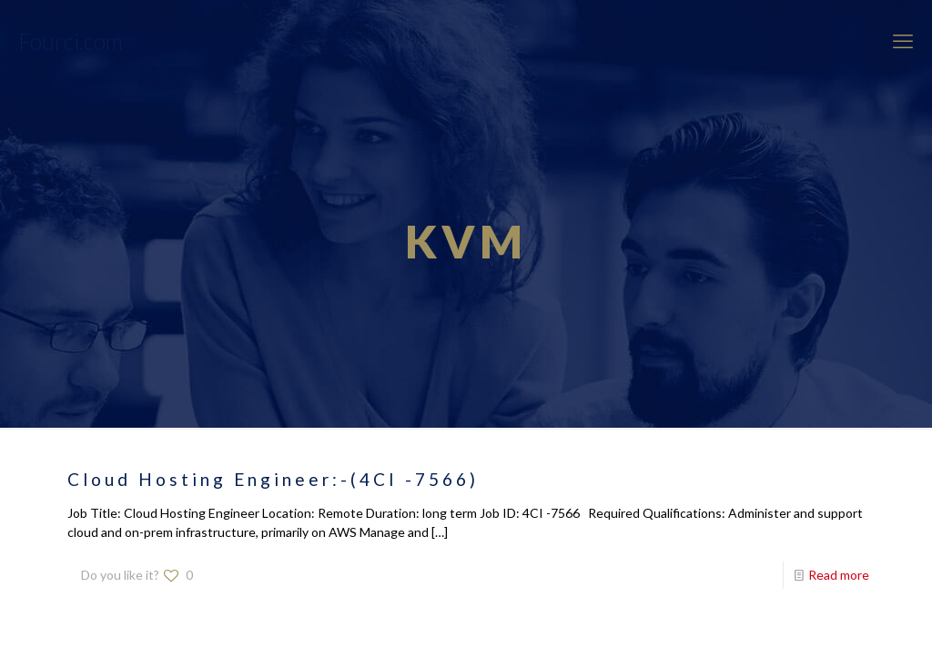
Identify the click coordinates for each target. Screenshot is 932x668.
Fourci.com (70, 41)
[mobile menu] (902, 40)
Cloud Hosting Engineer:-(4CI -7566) (273, 479)
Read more (838, 574)
